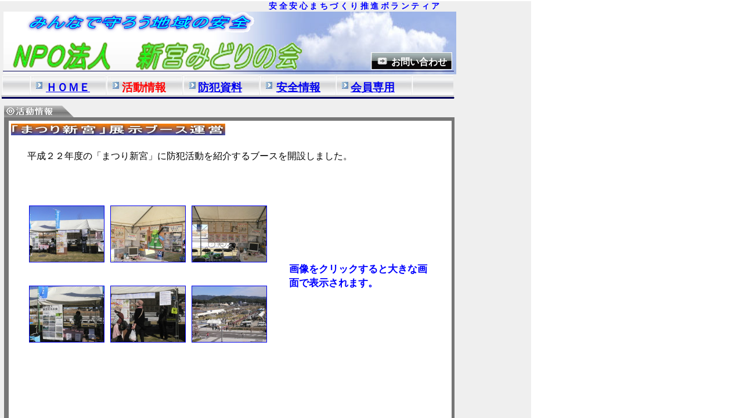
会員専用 (373, 87)
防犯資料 (220, 87)
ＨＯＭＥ (68, 87)
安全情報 (298, 87)
